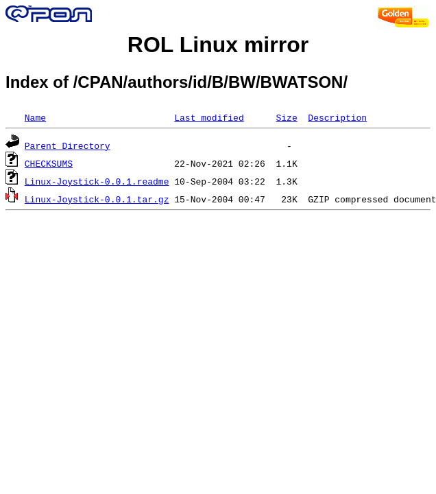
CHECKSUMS (49, 163)
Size (286, 117)
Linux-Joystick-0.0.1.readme (97, 181)
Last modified (208, 117)
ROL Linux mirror (218, 44)
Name (35, 117)
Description (337, 117)
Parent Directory (67, 145)
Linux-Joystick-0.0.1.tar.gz (97, 199)
